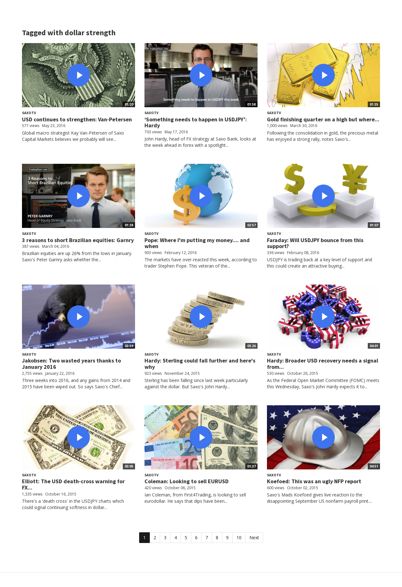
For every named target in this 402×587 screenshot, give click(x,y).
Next (254, 537)
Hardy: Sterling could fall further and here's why (199, 363)
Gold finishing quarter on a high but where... (323, 119)
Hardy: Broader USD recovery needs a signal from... (322, 363)
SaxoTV (29, 112)
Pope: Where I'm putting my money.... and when (197, 243)
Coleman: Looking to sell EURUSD (186, 481)
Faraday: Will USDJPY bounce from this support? (315, 243)
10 (239, 537)
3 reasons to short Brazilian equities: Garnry (78, 240)
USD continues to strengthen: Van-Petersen (77, 119)
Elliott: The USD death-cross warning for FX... (73, 484)
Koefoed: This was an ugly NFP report (314, 481)
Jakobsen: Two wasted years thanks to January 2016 (71, 363)
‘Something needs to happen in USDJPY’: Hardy (195, 122)
